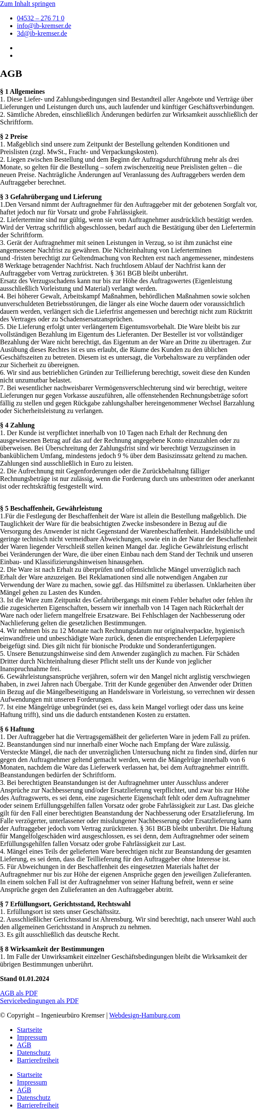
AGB (24, 1045)
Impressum (32, 1037)
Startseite (29, 1029)
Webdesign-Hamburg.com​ (144, 1015)
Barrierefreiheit (38, 1060)
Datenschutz (33, 1052)
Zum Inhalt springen (27, 3)
